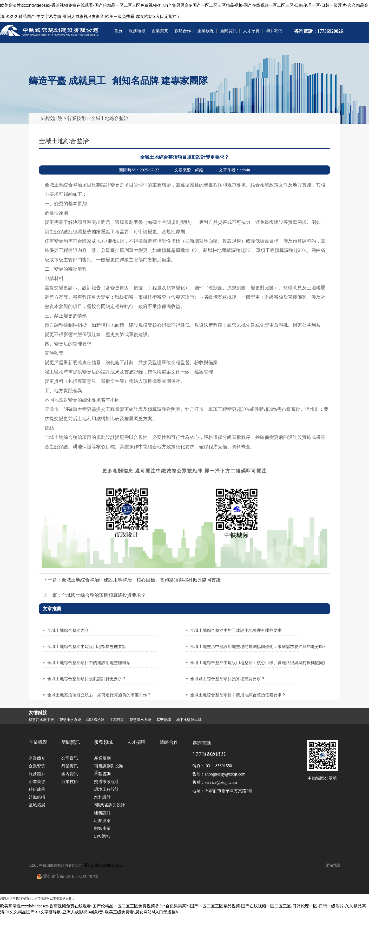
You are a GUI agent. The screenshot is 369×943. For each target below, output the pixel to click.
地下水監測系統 (189, 719)
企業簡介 (37, 758)
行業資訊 (69, 766)
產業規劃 (102, 758)
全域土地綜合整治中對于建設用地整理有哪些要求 (236, 630)
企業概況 (205, 31)
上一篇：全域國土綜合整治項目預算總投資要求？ (94, 595)
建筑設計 (102, 812)
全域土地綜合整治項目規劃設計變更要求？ (86, 678)
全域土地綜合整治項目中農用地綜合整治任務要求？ (238, 694)
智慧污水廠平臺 (41, 719)
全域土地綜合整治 (109, 118)
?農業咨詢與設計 (109, 804)
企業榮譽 (37, 781)
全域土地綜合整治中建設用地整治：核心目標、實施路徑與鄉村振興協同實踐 (261, 662)
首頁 (118, 31)
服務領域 (137, 31)
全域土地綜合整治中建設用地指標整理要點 (86, 646)
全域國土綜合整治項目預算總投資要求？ (227, 678)
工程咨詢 (117, 719)
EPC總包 (102, 836)
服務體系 (37, 773)
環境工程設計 (106, 789)
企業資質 (159, 31)
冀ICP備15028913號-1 (103, 865)
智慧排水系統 (70, 719)
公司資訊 (69, 758)
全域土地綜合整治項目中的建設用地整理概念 (88, 662)
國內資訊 (69, 773)
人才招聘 (251, 31)
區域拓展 (37, 804)
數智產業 (102, 828)
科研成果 (37, 789)
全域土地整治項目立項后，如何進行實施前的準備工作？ (99, 694)
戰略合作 (182, 31)
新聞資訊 (228, 31)
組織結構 (37, 797)
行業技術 (76, 118)
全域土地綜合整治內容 (68, 630)
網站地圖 (333, 865)
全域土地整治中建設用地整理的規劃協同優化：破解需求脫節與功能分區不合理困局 (267, 646)
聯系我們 (274, 31)
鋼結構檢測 (95, 719)
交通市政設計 (106, 781)
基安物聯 (163, 719)
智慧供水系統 (140, 719)
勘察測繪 (102, 820)
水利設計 (102, 797)
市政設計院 (50, 118)
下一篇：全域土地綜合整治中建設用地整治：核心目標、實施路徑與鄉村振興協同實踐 (132, 579)
